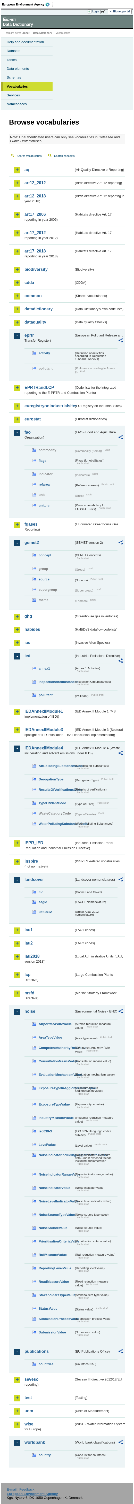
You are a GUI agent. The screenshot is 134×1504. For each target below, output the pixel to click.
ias (27, 642)
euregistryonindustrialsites (49, 406)
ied (27, 656)
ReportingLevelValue (55, 1268)
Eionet (26, 33)
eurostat (32, 419)
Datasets (13, 51)
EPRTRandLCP (39, 387)
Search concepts (64, 155)
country (45, 1455)
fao (27, 432)
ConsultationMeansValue (56, 1061)
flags (42, 461)
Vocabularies (17, 86)
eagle (43, 902)
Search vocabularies (29, 155)
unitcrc (44, 505)
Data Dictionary (42, 33)
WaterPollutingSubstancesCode (56, 824)
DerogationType (51, 779)
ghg (28, 616)
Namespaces (17, 104)
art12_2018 (35, 196)
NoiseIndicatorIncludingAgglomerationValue (56, 1155)
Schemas (14, 77)
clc (41, 892)
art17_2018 (35, 251)
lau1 (28, 930)
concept (45, 555)
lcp (27, 974)
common (33, 296)
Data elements (18, 69)
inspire (31, 861)
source (44, 579)
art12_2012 (35, 183)
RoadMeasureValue (54, 1282)
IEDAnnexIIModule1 (43, 711)
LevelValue (47, 1145)
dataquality (35, 322)
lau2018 (32, 956)
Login (95, 11)
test (28, 1397)
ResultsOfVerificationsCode (56, 790)
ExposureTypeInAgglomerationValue (56, 1088)
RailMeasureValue (53, 1255)
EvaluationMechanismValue (56, 1075)
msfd (29, 993)
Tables (12, 60)
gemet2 (31, 542)
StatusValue (48, 1308)
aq (26, 169)
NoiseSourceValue (53, 1228)
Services (13, 95)
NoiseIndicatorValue (54, 1188)
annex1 (44, 668)
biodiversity (36, 269)
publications (36, 1351)
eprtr (29, 335)
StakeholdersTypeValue (56, 1295)
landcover (34, 879)
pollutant (46, 695)
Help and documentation (25, 42)
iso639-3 (45, 1131)
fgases (31, 524)
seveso (31, 1379)
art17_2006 (35, 214)
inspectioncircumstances (56, 682)
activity (44, 353)
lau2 (28, 943)
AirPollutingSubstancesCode (56, 766)
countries (46, 1364)
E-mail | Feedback (20, 1489)
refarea (44, 484)
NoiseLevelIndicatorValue (56, 1201)
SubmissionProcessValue (56, 1319)
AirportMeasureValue (55, 1024)
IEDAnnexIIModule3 (43, 729)
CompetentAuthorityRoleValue (56, 1048)
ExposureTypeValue (54, 1104)
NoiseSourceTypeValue (56, 1215)
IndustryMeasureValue (56, 1118)
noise (29, 1011)
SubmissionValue (52, 1332)
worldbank (34, 1442)
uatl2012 (45, 912)
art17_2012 (35, 233)
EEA (27, 4)
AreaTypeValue (50, 1037)
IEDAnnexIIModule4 (43, 748)
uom (28, 1411)
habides (32, 629)
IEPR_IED (33, 843)
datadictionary (38, 309)
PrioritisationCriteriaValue (56, 1241)
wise (29, 1424)
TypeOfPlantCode (52, 803)
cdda (29, 282)
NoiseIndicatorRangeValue (56, 1174)
